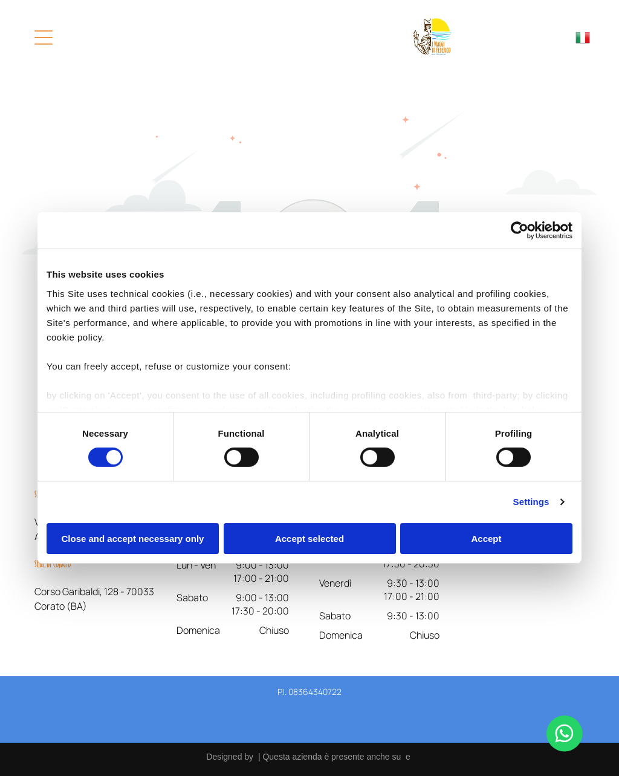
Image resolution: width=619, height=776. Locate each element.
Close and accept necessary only (133, 538)
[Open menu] (43, 37)
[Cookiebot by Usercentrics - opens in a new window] (519, 230)
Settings (531, 502)
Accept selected (309, 538)
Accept (486, 538)
